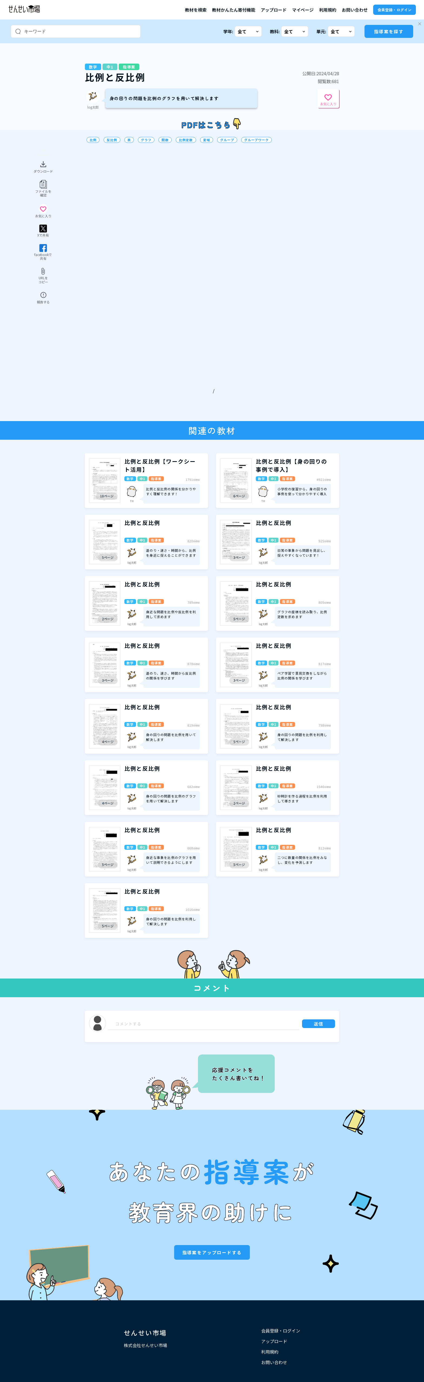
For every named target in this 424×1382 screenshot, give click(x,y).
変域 (206, 140)
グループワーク (256, 140)
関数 (164, 140)
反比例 (112, 140)
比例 (93, 140)
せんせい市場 (145, 1332)
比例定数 (186, 140)
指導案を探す (389, 31)
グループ (227, 140)
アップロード (274, 9)
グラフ (146, 140)
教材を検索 (196, 9)
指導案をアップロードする (212, 1252)
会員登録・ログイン (394, 9)
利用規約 (327, 9)
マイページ (303, 9)
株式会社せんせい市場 (145, 1345)
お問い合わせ (355, 9)
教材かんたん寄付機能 (233, 9)
